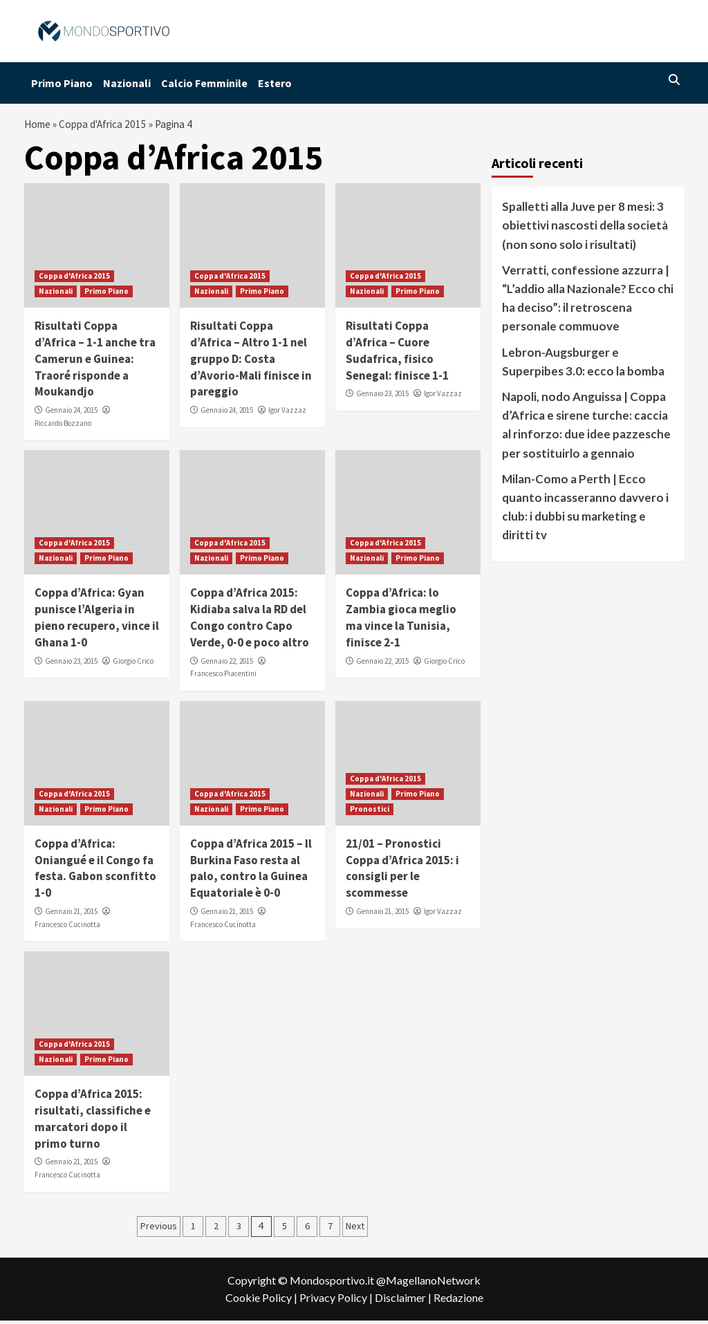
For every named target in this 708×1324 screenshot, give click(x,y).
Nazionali (127, 83)
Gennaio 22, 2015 (227, 664)
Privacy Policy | (337, 1300)
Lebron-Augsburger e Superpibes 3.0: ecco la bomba (583, 365)
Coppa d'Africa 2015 (108, 126)
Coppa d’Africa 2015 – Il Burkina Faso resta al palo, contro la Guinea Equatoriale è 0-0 (251, 871)
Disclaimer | (404, 1300)
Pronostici (369, 812)
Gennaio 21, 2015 (71, 915)
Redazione (458, 1300)
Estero (275, 83)
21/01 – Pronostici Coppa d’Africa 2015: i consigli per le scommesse (402, 871)
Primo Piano (62, 83)
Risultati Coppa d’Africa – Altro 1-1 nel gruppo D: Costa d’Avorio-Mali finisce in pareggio (251, 361)
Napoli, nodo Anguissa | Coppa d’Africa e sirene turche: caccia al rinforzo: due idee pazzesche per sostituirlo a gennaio (586, 428)
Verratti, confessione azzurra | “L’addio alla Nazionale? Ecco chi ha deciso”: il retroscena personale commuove (587, 301)
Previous (158, 1229)
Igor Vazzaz (287, 413)
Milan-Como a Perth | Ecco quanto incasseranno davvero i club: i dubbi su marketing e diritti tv (585, 510)
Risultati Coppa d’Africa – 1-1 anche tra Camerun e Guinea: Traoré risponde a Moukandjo (95, 361)
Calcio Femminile (204, 83)
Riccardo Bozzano (63, 426)
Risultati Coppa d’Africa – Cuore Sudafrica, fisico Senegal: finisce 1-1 (397, 353)
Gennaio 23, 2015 (382, 397)
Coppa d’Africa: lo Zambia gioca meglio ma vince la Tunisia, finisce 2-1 (401, 621)
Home (38, 126)
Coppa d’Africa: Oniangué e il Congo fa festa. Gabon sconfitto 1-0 (95, 871)
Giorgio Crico (133, 664)
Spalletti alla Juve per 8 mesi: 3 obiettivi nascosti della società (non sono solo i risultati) (585, 228)
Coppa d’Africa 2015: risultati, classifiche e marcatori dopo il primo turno (93, 1122)
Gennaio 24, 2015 (71, 413)
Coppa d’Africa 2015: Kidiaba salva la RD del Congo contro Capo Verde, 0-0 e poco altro (249, 621)
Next (355, 1229)
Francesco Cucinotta (67, 928)
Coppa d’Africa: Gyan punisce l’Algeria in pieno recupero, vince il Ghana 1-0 (97, 621)
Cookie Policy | (262, 1300)
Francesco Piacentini (223, 677)
